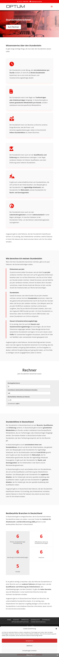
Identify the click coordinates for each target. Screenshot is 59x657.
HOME (9, 620)
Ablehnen (30, 646)
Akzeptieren (29, 641)
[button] (56, 629)
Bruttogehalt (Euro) (14, 383)
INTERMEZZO (46, 620)
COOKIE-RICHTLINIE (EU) (38, 622)
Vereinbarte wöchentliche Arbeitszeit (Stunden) (22, 390)
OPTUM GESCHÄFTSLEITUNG (20, 622)
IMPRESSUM (25, 620)
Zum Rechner (13, 27)
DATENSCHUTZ (35, 620)
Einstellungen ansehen (29, 650)
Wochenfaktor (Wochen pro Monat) (19, 397)
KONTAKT (16, 620)
